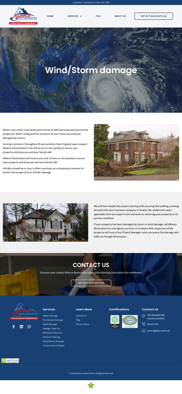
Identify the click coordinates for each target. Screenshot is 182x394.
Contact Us (81, 316)
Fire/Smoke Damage (53, 320)
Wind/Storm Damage (53, 341)
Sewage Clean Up (51, 329)
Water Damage (50, 316)
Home (50, 16)
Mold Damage (50, 324)
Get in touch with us (154, 16)
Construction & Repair (54, 346)
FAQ (98, 16)
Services (75, 16)
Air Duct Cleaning (51, 337)
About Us (120, 16)
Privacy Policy (82, 324)
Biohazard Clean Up (52, 333)
